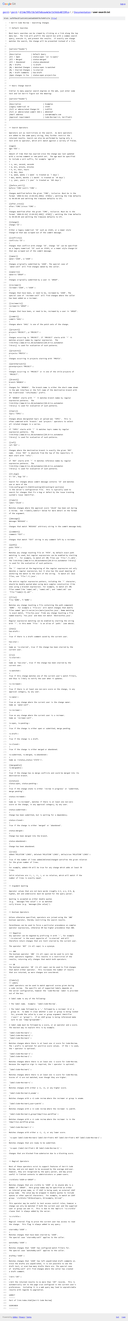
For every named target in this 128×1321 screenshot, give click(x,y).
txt (117, 1317)
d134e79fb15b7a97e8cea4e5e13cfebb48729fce (44, 12)
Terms (29, 1317)
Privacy (22, 1317)
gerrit (6, 12)
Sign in (123, 4)
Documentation (82, 12)
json (124, 1317)
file (54, 18)
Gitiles (15, 1317)
